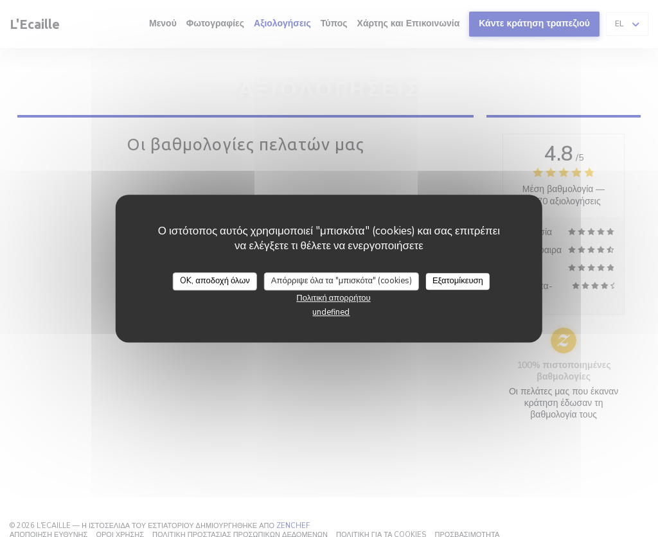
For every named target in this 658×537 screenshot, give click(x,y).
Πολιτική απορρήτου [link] (333, 298)
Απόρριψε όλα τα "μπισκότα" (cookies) (341, 280)
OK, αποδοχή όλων (215, 280)
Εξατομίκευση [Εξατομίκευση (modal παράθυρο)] (457, 280)
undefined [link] (331, 312)
